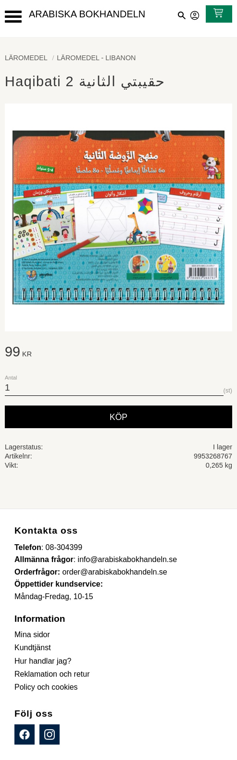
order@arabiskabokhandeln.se (114, 572)
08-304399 (64, 547)
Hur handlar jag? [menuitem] (42, 661)
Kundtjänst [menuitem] (32, 647)
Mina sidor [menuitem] (32, 634)
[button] (13, 16)
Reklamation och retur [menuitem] (52, 674)
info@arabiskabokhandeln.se (127, 559)
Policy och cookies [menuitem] (46, 687)
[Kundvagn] (216, 14)
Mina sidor (195, 14)
